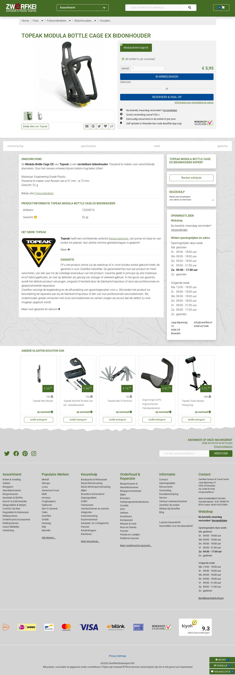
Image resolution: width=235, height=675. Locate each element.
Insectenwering (89, 515)
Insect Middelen (11, 526)
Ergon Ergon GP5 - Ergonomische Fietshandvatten (152, 404)
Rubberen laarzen (129, 538)
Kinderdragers (88, 530)
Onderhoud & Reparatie (130, 476)
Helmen (124, 512)
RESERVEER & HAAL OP (167, 97)
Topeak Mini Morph (43, 400)
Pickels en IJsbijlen (130, 534)
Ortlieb (45, 519)
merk (157, 146)
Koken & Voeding (12, 479)
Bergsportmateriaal (130, 491)
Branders (125, 498)
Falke (44, 512)
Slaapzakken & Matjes (14, 505)
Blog (161, 512)
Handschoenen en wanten (95, 508)
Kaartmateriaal (89, 519)
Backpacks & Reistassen (94, 479)
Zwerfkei (46, 515)
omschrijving (15, 146)
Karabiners (126, 516)
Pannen (124, 531)
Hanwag (46, 523)
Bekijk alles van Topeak (35, 126)
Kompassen (126, 520)
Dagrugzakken (89, 497)
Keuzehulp (89, 474)
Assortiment (83, 7)
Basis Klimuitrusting (91, 483)
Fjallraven (47, 505)
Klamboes (86, 534)
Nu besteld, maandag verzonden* (151, 110)
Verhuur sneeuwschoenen (173, 501)
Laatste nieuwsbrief (169, 522)
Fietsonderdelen (44, 193)
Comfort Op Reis (11, 508)
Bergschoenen (10, 494)
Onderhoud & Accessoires (16, 519)
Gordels (124, 505)
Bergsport (8, 486)
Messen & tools (128, 523)
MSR (44, 494)
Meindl (45, 479)
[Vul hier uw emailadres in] (184, 453)
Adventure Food (50, 490)
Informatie (167, 474)
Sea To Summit (50, 508)
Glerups (46, 483)
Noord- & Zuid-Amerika (15, 501)
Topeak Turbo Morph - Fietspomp (193, 403)
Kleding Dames (11, 523)
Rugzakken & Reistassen (16, 512)
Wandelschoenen (12, 490)
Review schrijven (191, 177)
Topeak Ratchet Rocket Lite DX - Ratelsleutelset (78, 403)
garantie (223, 146)
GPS (122, 509)
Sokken (6, 483)
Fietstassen (87, 505)
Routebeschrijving (168, 494)
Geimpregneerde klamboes (134, 501)
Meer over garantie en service (40, 309)
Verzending (165, 490)
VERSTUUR (221, 453)
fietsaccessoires (118, 238)
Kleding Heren (10, 515)
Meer (65, 249)
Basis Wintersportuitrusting (95, 486)
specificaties (88, 146)
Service (163, 497)
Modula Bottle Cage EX (134, 46)
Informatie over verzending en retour (194, 102)
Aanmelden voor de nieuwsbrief (176, 526)
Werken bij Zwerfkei (169, 508)
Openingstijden (167, 483)
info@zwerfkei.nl (203, 322)
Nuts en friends (128, 527)
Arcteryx (46, 497)
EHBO (84, 501)
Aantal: (125, 68)
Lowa (45, 486)
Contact (163, 479)
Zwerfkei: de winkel (169, 505)
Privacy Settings (117, 656)
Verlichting (8, 530)
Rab (44, 526)
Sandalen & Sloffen (13, 497)
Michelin (46, 530)
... (41, 20)
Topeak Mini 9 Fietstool (119, 400)
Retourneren (166, 486)
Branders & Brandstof (92, 494)
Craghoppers (49, 501)
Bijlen (84, 490)
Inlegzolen (86, 512)
